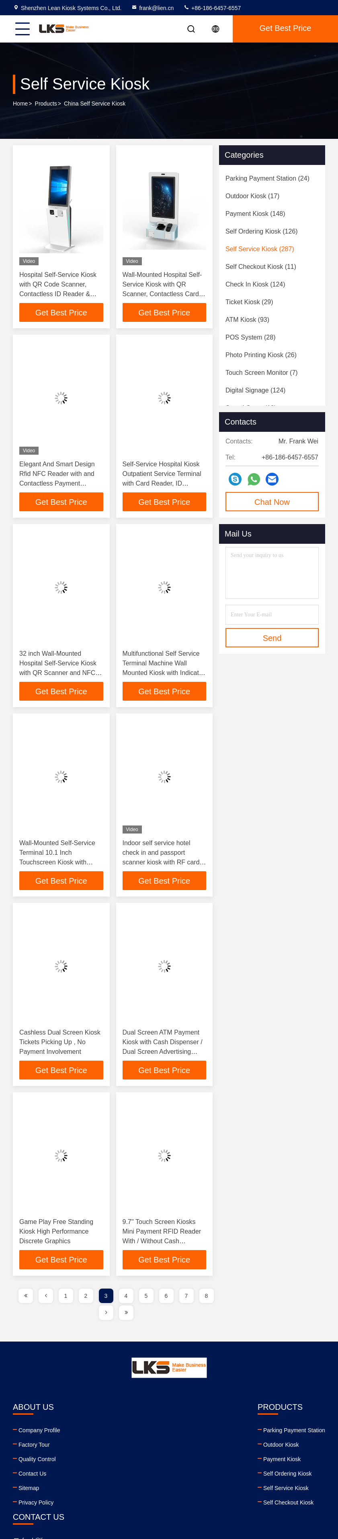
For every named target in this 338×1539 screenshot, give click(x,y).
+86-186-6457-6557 (212, 8)
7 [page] (186, 1298)
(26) (261, 355)
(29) (249, 302)
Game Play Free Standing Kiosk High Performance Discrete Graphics (56, 1233)
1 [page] (66, 1298)
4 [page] (126, 1298)
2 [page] (86, 1298)
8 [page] (206, 1298)
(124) (255, 284)
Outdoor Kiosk (114, 1446)
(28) (250, 337)
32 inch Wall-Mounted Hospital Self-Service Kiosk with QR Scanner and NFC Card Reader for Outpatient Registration (58, 673)
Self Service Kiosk (119, 1490)
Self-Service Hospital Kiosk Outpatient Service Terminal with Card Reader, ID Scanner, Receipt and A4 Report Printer (162, 483)
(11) (260, 266)
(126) (261, 231)
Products (46, 104)
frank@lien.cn (152, 8)
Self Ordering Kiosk (120, 1475)
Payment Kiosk (115, 1461)
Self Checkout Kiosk (121, 1504)
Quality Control (37, 1461)
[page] (25, 1298)
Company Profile (39, 1432)
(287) (259, 249)
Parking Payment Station (127, 1432)
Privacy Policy (35, 1504)
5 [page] (146, 1298)
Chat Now (272, 502)
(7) (261, 372)
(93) (247, 319)
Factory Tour (34, 1446)
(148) (255, 213)
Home (20, 104)
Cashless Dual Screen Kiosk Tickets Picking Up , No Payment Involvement (59, 1044)
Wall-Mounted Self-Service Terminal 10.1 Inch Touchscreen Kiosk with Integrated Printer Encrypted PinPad (59, 863)
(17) (252, 196)
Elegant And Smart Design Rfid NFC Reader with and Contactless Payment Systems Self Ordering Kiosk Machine (60, 483)
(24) (267, 178)
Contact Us (32, 1475)
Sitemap (28, 1490)
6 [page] (166, 1298)
